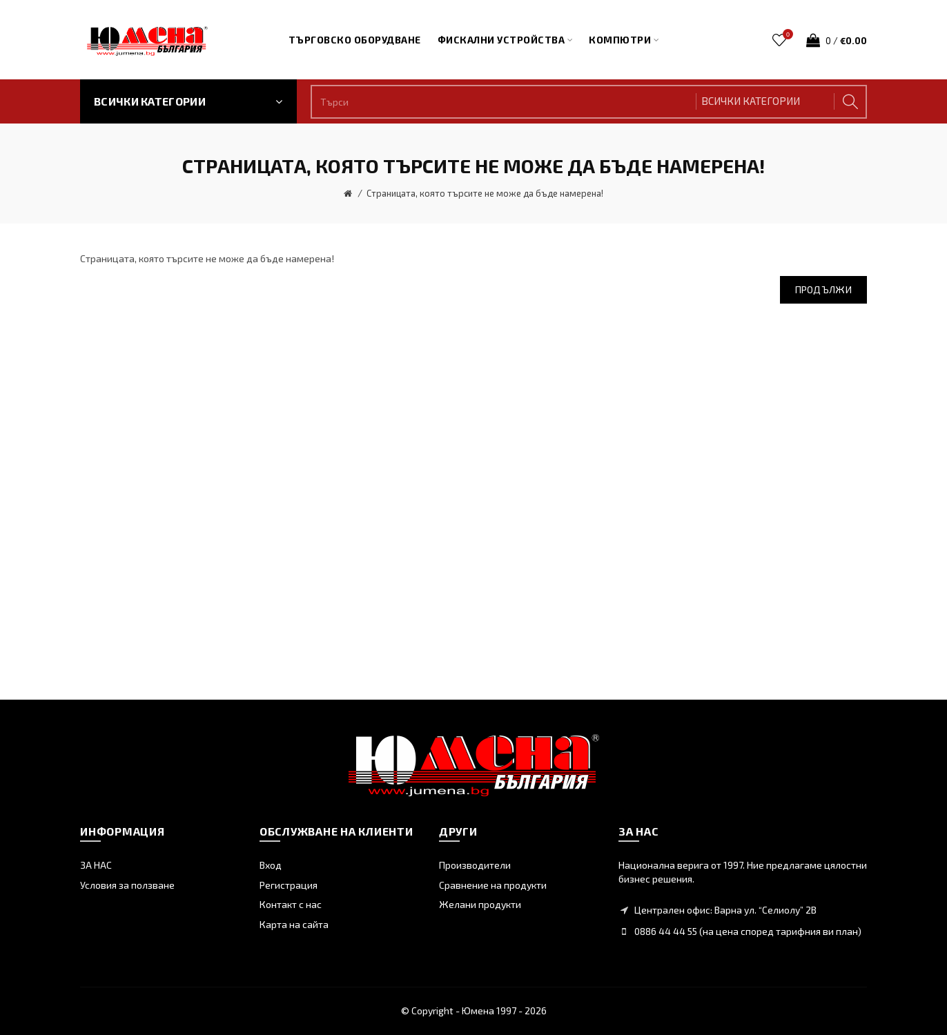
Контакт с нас (291, 904)
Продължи (823, 289)
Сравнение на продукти (493, 885)
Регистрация (289, 885)
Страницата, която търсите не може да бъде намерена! (485, 193)
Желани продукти (480, 904)
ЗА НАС (96, 865)
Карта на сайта (294, 924)
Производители (475, 865)
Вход (271, 865)
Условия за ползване (127, 885)
